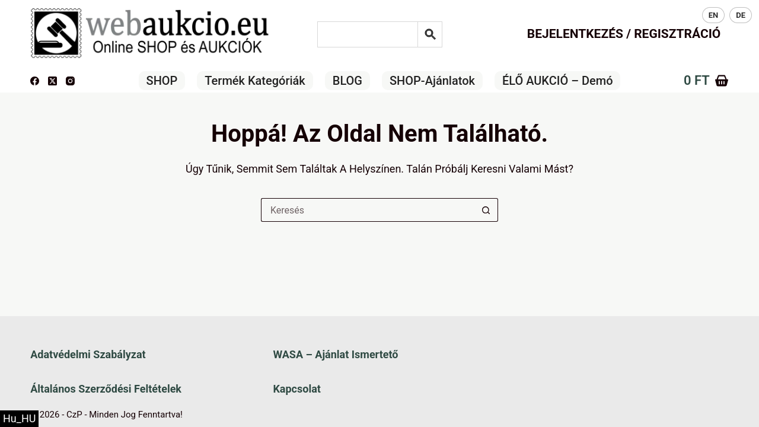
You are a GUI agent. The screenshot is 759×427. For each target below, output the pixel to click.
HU (685, 15)
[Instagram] (70, 81)
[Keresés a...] (367, 210)
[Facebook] (34, 81)
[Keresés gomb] (486, 210)
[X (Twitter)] (52, 81)
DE (740, 15)
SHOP (162, 81)
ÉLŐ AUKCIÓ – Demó (557, 81)
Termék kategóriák (255, 81)
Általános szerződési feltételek (105, 389)
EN (714, 15)
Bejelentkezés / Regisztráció (624, 34)
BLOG (347, 81)
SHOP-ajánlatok (432, 81)
